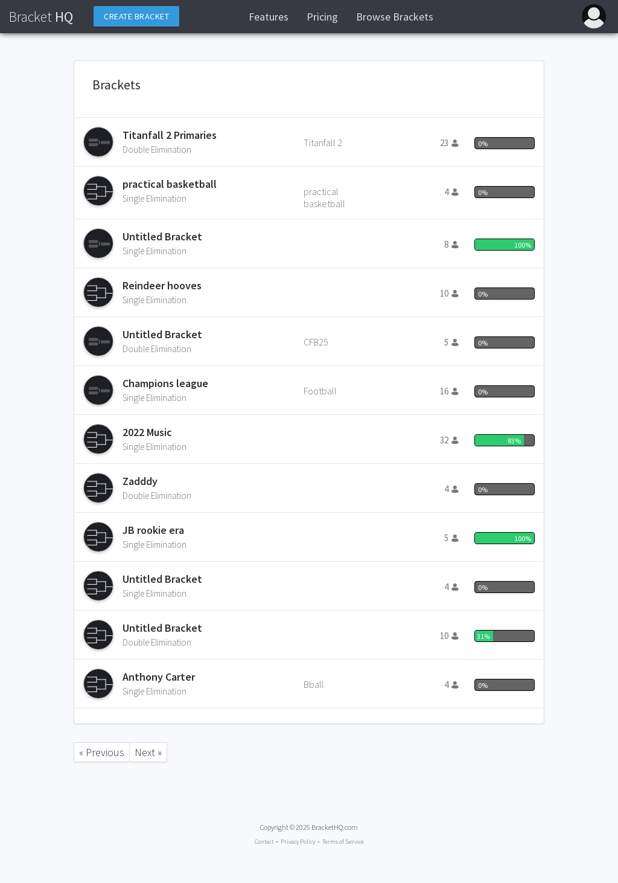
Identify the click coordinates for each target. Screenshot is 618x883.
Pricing (322, 17)
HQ (41, 16)
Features (268, 17)
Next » (148, 752)
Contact (264, 842)
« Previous (101, 752)
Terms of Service (343, 842)
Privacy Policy (298, 842)
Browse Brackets (394, 17)
